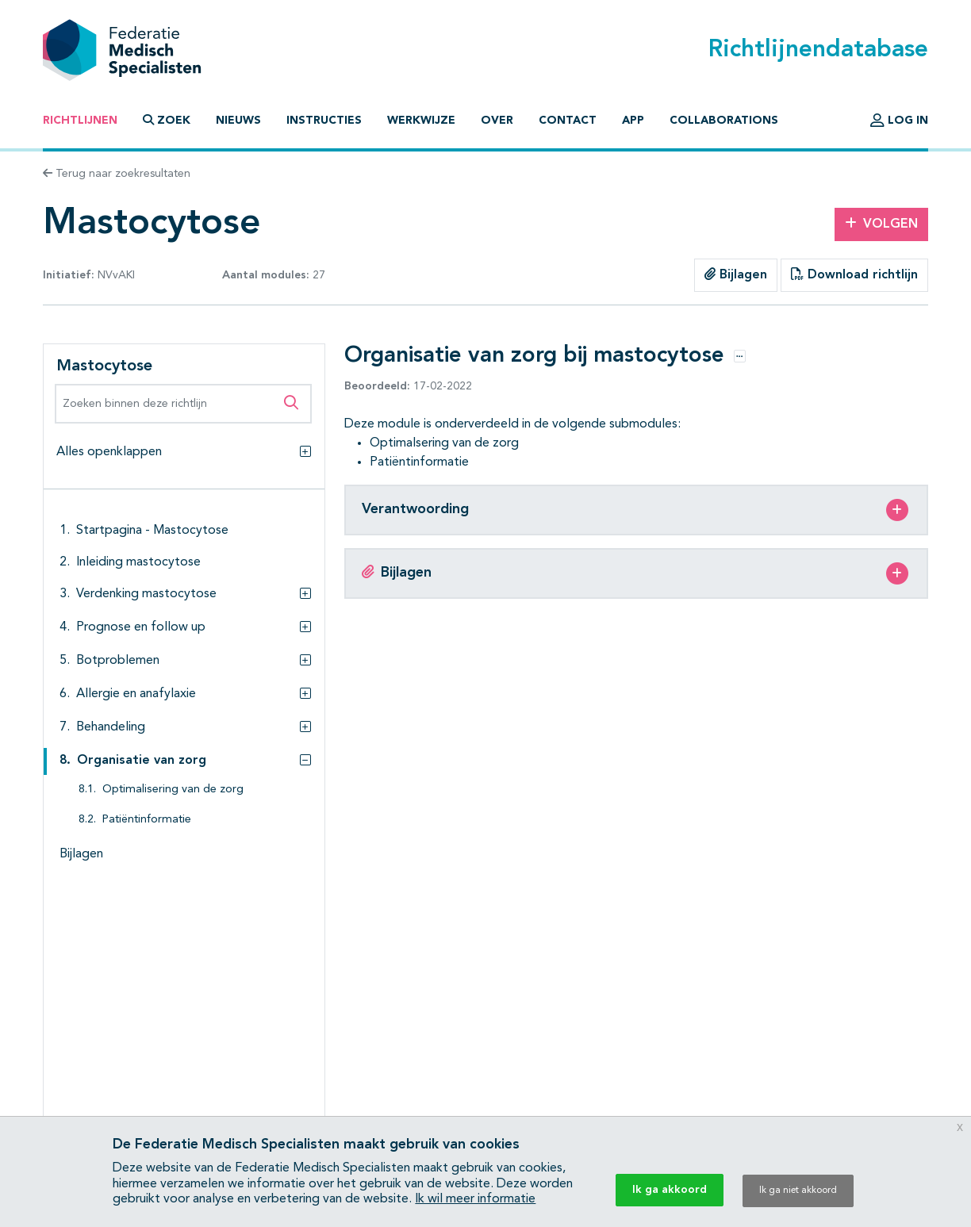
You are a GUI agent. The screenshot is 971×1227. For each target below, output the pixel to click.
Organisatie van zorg (141, 760)
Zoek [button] (166, 120)
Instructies (324, 120)
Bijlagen (735, 274)
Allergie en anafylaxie (136, 694)
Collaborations (724, 120)
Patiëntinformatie (146, 820)
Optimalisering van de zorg (173, 790)
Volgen (881, 224)
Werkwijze (421, 120)
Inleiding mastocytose (138, 562)
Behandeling (110, 727)
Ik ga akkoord (669, 1189)
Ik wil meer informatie (475, 1199)
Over (497, 120)
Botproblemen (117, 660)
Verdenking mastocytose (146, 594)
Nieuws (238, 120)
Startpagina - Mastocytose (152, 530)
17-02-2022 (408, 386)
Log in (899, 120)
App (633, 120)
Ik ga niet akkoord (798, 1190)
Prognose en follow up (140, 627)
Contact (568, 120)
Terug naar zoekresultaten (116, 173)
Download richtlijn (854, 274)
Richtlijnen (80, 120)
